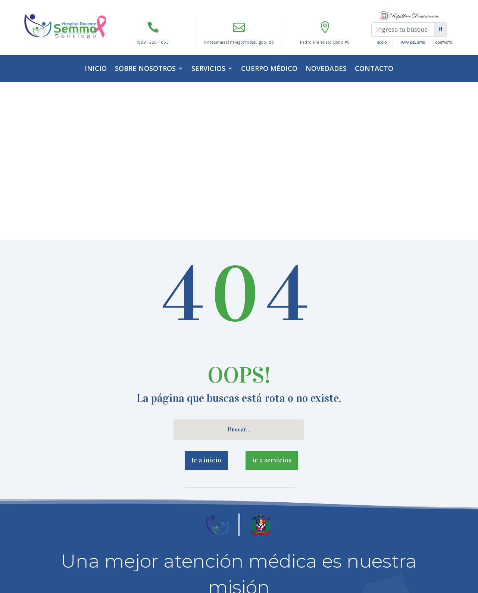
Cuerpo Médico (269, 68)
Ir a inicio (206, 302)
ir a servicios (271, 302)
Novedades (326, 68)
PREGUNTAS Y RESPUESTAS (269, 539)
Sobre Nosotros (145, 68)
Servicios (208, 68)
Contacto (374, 68)
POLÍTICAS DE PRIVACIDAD (208, 539)
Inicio (96, 68)
